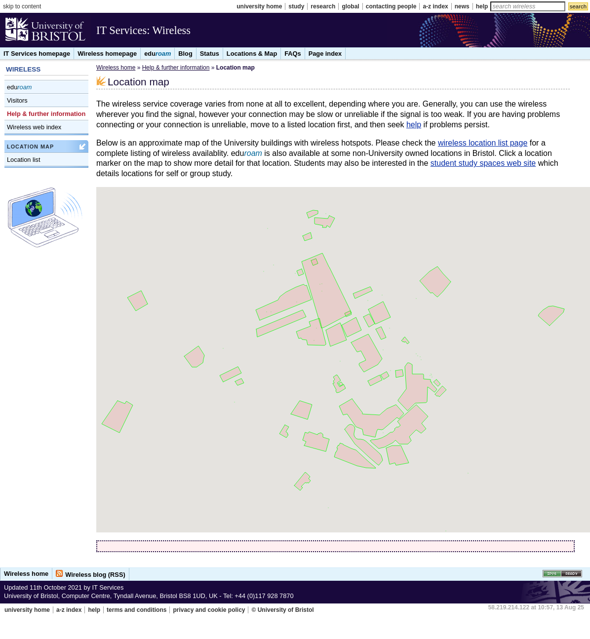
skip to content (22, 6)
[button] (320, 278)
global (350, 6)
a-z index (435, 6)
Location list (23, 159)
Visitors (17, 100)
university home (259, 6)
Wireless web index (34, 127)
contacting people (391, 6)
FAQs (292, 53)
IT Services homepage (36, 53)
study (296, 6)
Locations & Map (252, 53)
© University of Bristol (282, 609)
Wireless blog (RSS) (95, 574)
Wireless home (115, 67)
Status (209, 53)
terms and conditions (136, 609)
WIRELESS (23, 69)
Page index (325, 53)
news (462, 6)
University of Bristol (45, 31)
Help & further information (46, 113)
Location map (30, 147)
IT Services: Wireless (143, 30)
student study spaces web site (483, 163)
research (323, 6)
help (482, 6)
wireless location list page (482, 143)
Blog (185, 53)
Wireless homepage (107, 53)
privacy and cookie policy (209, 609)
